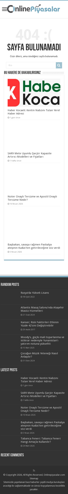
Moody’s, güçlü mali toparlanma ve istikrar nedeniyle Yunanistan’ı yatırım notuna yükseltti (42, 340)
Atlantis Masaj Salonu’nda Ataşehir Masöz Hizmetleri (42, 309)
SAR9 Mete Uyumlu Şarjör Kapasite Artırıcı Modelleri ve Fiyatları (29, 155)
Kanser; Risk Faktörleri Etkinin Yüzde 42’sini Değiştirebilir (40, 324)
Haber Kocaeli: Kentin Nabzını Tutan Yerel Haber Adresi (39, 379)
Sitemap (34, 478)
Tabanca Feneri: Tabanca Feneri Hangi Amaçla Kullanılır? (41, 440)
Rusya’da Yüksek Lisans (35, 292)
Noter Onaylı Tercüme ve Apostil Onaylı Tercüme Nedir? (41, 409)
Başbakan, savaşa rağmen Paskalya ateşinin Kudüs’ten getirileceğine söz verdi (34, 246)
